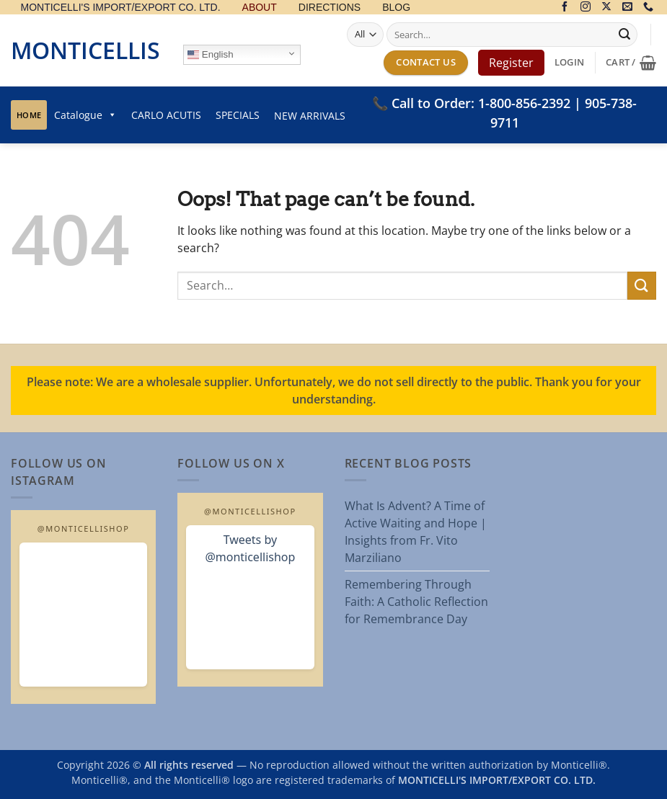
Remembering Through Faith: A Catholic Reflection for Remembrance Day (416, 601)
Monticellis (85, 50)
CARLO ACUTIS (166, 115)
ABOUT (259, 7)
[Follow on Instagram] (585, 7)
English (210, 55)
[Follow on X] (606, 7)
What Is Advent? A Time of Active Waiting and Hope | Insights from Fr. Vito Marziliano (416, 532)
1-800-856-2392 (524, 103)
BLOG (396, 7)
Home (29, 115)
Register (511, 63)
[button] (569, 62)
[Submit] (624, 34)
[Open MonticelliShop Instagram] (83, 615)
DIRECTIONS (330, 7)
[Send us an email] (627, 7)
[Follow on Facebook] (565, 7)
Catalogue (85, 114)
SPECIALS (238, 115)
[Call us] (648, 7)
